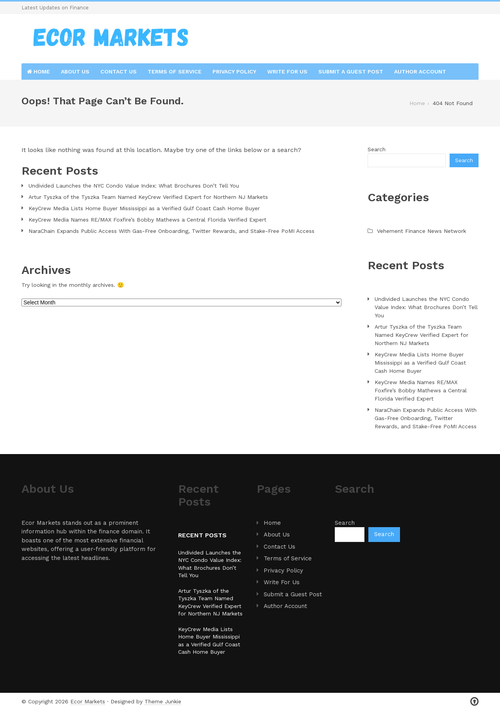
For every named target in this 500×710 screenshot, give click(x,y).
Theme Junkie (163, 701)
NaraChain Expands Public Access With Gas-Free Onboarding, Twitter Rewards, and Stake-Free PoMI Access (171, 231)
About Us (75, 71)
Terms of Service (175, 71)
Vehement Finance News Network (421, 231)
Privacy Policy (234, 71)
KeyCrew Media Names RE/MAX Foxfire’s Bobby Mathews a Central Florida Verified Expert (147, 219)
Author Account (420, 71)
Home (38, 71)
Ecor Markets (87, 701)
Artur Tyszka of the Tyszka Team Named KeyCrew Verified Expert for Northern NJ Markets (148, 197)
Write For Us (287, 71)
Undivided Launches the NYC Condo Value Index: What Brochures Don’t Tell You (134, 185)
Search (377, 149)
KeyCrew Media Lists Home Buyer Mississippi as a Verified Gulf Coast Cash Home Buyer (144, 208)
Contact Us (118, 71)
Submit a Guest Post (350, 71)
